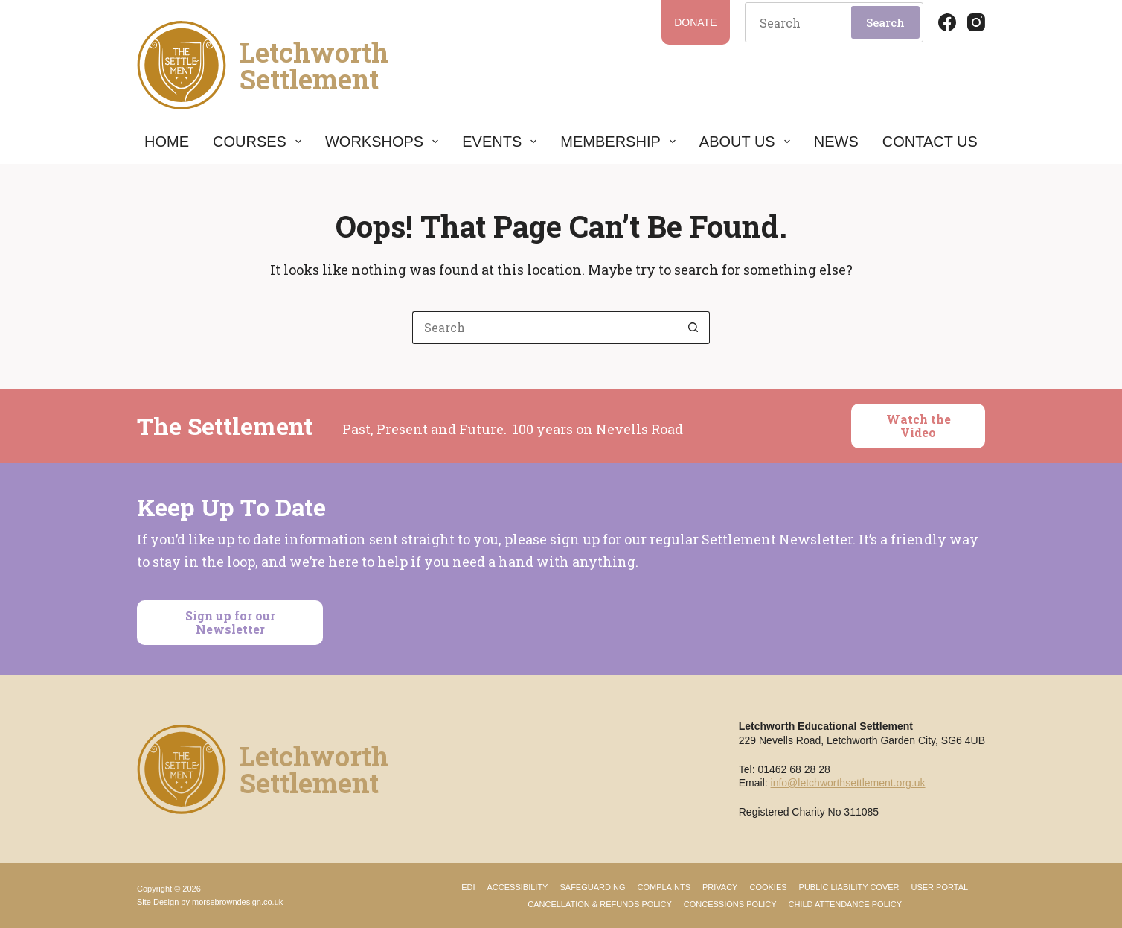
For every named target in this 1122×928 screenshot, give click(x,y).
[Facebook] (947, 22)
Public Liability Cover (849, 887)
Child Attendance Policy (845, 904)
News (836, 141)
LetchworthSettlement (314, 65)
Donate (695, 22)
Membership (617, 141)
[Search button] (693, 327)
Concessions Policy (730, 904)
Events (499, 141)
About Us (744, 141)
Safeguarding (592, 887)
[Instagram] (976, 22)
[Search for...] (544, 327)
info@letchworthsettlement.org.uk (848, 783)
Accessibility (517, 887)
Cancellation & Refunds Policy (600, 904)
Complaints (663, 887)
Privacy (719, 887)
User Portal (940, 887)
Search (885, 22)
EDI (468, 887)
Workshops (381, 141)
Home (166, 141)
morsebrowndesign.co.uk (237, 901)
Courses (257, 141)
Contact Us (930, 141)
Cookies (767, 887)
